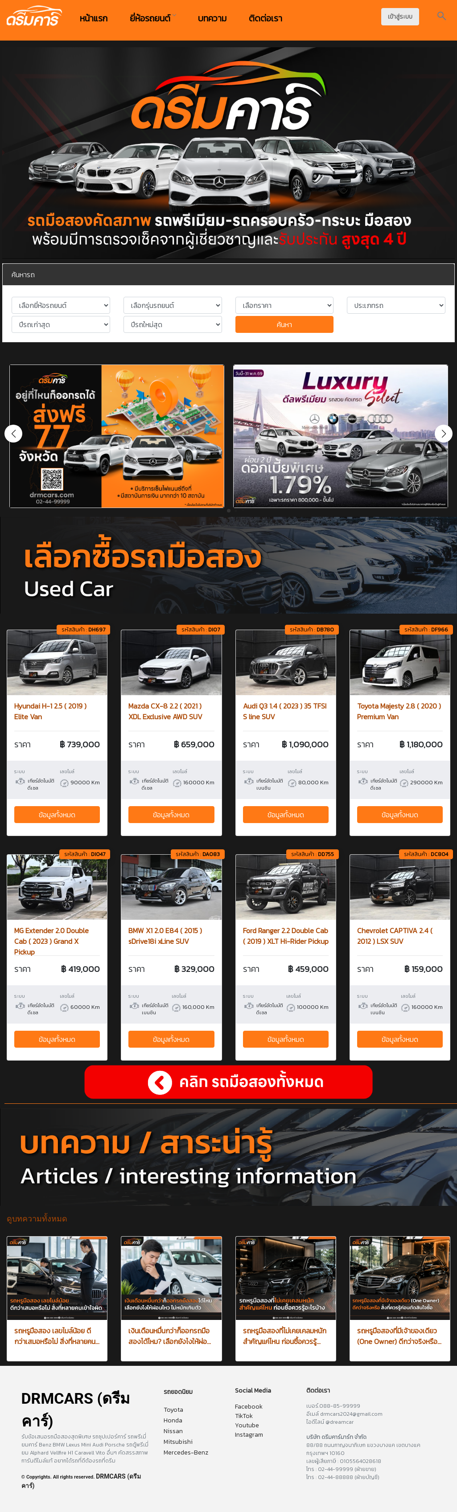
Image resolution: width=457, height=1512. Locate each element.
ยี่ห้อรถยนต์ (153, 18)
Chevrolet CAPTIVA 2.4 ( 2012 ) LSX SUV (394, 936)
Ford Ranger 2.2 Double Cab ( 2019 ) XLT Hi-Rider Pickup (286, 936)
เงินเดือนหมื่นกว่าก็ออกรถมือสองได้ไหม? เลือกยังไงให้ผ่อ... (169, 1336)
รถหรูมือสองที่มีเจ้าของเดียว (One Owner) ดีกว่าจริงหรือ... (399, 1336)
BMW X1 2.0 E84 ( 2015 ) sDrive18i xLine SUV (165, 936)
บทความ (212, 18)
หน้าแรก (93, 18)
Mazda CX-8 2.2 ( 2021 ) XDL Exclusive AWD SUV (165, 711)
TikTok (244, 1416)
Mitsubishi (178, 1441)
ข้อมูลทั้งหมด (57, 814)
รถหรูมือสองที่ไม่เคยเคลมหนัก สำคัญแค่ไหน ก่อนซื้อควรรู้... (284, 1336)
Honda (173, 1420)
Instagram (249, 1434)
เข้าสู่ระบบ (400, 16)
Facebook (249, 1406)
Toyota (173, 1409)
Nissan (173, 1431)
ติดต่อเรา (265, 18)
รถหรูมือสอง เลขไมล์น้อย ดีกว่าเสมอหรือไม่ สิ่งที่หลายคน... (56, 1336)
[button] (444, 434)
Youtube (247, 1425)
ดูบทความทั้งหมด (37, 1218)
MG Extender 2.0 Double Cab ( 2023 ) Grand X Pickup (51, 941)
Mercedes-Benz (186, 1452)
